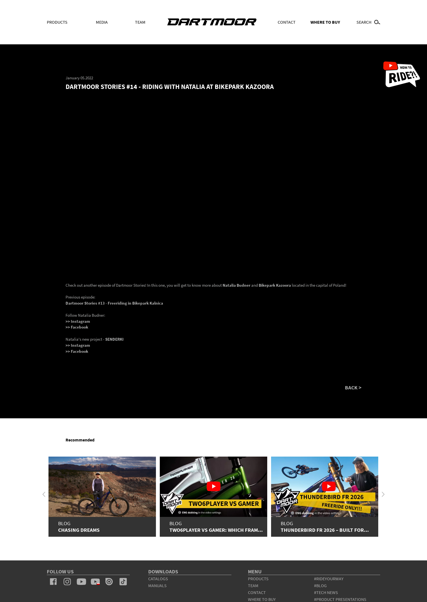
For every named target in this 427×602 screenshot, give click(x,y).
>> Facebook (77, 327)
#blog (320, 585)
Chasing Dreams (79, 530)
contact (257, 592)
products (258, 578)
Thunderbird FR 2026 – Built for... (325, 530)
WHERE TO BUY (325, 22)
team (253, 585)
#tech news (326, 592)
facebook (53, 581)
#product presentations (340, 599)
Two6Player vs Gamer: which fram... (216, 530)
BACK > (353, 388)
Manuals (157, 585)
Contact (287, 22)
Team (140, 22)
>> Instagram (78, 321)
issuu (109, 581)
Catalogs (158, 578)
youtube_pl (95, 581)
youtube (81, 581)
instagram (67, 581)
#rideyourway (329, 578)
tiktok (123, 581)
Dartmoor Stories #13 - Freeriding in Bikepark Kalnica (114, 303)
